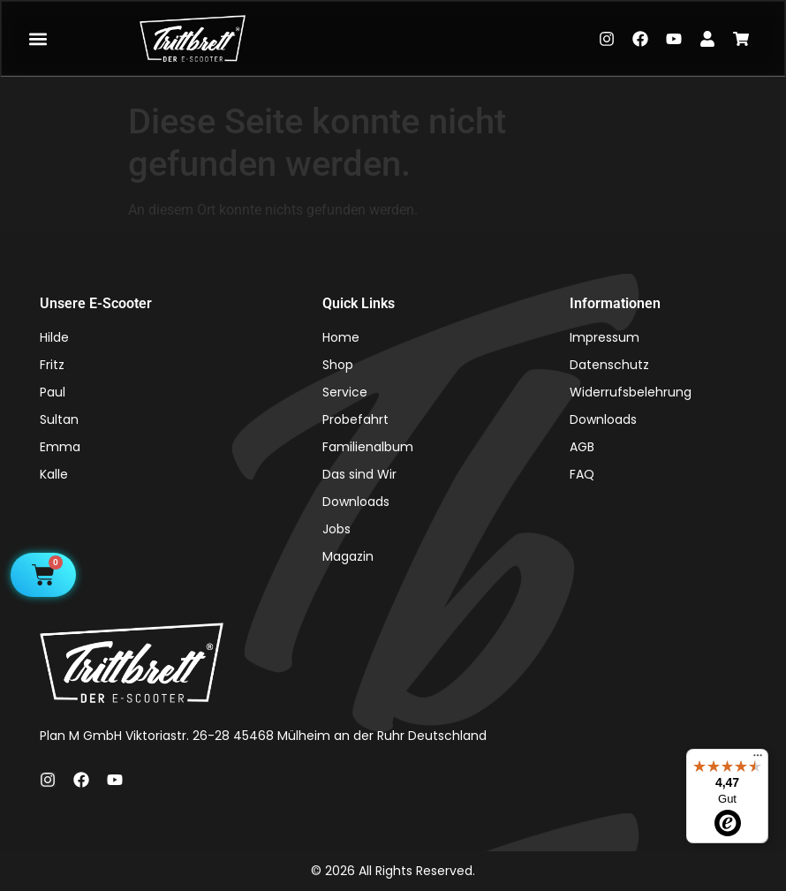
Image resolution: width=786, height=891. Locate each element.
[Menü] (757, 759)
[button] (37, 38)
